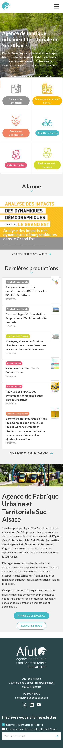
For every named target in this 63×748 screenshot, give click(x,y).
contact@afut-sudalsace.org (31, 697)
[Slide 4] (24, 245)
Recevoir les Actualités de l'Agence (24, 724)
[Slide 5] (30, 245)
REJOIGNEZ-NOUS (31, 625)
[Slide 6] (36, 245)
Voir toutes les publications (29, 453)
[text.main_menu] (56, 6)
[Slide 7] (42, 245)
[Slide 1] (6, 245)
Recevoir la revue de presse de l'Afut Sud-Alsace (31, 729)
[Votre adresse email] (28, 736)
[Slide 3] (18, 245)
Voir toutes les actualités (29, 254)
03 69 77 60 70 (31, 693)
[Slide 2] (12, 245)
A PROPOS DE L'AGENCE (31, 615)
